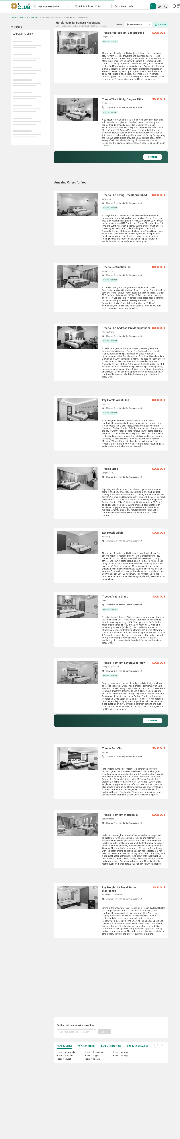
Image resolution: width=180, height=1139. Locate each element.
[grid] (111, 518)
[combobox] (52, 6)
